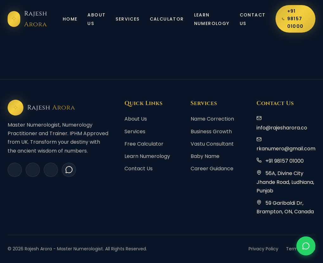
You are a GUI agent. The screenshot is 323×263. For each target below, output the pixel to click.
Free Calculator (143, 143)
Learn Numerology (212, 19)
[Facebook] (15, 170)
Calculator (167, 19)
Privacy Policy (263, 249)
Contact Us (253, 19)
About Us (96, 19)
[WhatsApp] (69, 170)
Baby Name (205, 156)
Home (70, 19)
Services (127, 19)
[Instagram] (33, 170)
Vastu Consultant (212, 143)
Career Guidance (212, 168)
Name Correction (212, 118)
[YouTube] (51, 170)
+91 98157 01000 (292, 18)
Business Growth (211, 131)
